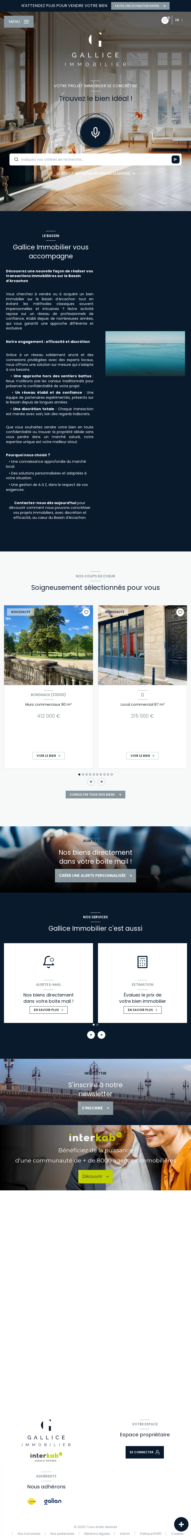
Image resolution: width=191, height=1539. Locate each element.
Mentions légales (97, 1534)
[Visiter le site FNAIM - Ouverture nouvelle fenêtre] (31, 1501)
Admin (125, 1534)
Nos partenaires (62, 1534)
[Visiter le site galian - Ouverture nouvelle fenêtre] (52, 1501)
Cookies (177, 1534)
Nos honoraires (29, 1534)
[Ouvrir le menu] (19, 22)
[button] (101, 782)
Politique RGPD (150, 1534)
